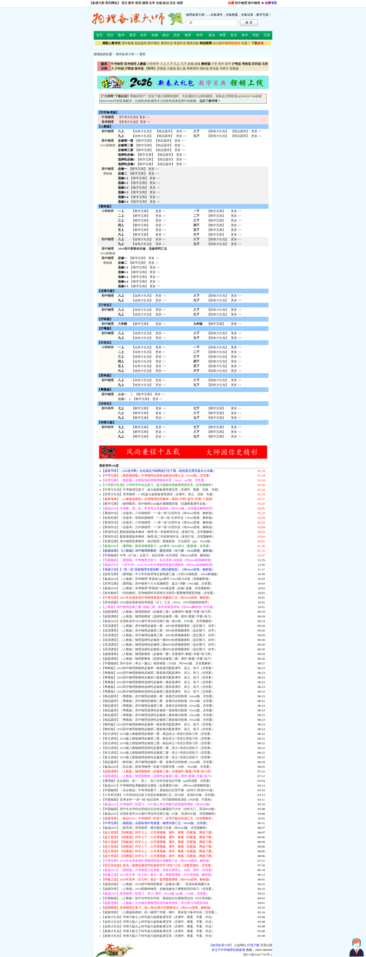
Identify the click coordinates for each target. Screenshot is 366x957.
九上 (177, 64)
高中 (228, 64)
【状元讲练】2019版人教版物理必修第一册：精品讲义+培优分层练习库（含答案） (157, 734)
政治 (166, 3)
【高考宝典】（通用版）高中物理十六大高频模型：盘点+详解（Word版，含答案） (157, 583)
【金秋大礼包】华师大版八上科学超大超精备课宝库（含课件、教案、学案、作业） (157, 921)
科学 (199, 35)
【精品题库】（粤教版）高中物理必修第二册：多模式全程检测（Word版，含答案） (158, 701)
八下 (170, 64)
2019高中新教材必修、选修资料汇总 (142, 248)
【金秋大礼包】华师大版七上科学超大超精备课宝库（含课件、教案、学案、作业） (157, 917)
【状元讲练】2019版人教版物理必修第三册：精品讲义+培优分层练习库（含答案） (157, 743)
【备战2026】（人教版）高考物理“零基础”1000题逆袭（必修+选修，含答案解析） (157, 588)
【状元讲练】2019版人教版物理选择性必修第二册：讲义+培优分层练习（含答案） (157, 752)
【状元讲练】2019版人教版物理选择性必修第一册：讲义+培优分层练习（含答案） (157, 748)
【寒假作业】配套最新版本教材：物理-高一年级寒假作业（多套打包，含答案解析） (158, 532)
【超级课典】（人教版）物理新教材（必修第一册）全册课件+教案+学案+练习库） (157, 654)
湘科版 (204, 68)
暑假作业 (167, 43)
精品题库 (141, 43)
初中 (221, 64)
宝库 (267, 35)
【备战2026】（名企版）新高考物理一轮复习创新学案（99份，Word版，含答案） (156, 766)
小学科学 (153, 64)
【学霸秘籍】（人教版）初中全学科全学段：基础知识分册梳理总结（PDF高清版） (157, 898)
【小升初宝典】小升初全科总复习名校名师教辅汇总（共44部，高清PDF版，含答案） (159, 795)
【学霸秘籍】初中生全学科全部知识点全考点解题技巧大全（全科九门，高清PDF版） (159, 809)
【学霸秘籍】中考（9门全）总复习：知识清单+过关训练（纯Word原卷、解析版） (156, 555)
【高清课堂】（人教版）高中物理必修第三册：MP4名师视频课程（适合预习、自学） (159, 635)
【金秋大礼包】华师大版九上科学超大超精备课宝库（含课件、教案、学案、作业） (157, 926)
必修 (190, 64)
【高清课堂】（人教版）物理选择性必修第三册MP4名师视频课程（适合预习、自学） (159, 649)
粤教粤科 (193, 68)
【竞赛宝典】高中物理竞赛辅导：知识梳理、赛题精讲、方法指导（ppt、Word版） (157, 541)
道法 (211, 35)
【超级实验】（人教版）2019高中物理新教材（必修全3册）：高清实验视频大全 (155, 884)
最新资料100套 (109, 465)
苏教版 (161, 68)
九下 (184, 64)
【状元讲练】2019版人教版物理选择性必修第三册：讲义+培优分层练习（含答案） (157, 757)
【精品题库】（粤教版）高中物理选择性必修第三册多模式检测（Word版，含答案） (158, 719)
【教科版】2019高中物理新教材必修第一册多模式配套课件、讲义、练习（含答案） (158, 724)
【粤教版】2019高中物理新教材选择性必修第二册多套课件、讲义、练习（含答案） (158, 687)
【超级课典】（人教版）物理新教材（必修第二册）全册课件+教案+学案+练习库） (157, 611)
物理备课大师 (125, 54)
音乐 (233, 35)
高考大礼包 (128, 122)
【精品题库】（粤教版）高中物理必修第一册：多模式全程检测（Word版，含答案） (158, 696)
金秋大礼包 (142, 131)
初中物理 (241, 3)
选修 (197, 64)
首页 (99, 35)
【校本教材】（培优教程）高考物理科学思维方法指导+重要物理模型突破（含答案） (158, 593)
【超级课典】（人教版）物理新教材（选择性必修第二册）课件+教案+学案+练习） (157, 658)
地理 (180, 3)
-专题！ (231, 43)
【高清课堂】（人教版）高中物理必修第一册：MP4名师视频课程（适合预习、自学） (159, 626)
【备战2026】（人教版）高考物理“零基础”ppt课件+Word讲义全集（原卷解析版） (156, 579)
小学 (214, 64)
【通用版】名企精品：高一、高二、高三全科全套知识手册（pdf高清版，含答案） (157, 781)
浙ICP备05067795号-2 (257, 954)
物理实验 (193, 43)
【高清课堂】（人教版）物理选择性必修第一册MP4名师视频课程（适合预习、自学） (159, 640)
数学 (131, 3)
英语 (138, 3)
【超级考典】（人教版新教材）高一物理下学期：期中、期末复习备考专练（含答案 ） (159, 912)
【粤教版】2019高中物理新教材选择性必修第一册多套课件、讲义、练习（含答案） (158, 682)
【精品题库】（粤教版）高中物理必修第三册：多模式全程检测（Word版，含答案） (158, 705)
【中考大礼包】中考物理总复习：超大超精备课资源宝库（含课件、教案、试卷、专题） (161, 489)
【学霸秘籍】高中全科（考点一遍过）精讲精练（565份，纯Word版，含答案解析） (157, 663)
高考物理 (107, 122)
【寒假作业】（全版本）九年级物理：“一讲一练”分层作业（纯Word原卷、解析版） (158, 527)
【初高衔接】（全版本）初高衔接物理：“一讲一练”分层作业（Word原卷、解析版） (158, 517)
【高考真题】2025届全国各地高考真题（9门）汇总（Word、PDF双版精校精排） (155, 602)
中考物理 (107, 117)
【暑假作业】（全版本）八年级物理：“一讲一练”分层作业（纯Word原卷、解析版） (158, 513)
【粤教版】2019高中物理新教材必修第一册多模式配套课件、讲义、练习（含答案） (158, 668)
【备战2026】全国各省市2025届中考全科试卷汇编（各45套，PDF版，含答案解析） (157, 621)
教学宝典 (144, 140)
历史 (173, 3)
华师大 (224, 68)
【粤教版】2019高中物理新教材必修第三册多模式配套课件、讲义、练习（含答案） (158, 677)
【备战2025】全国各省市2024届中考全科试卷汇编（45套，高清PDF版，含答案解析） (159, 813)
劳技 (256, 35)
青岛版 (214, 68)
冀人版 (181, 68)
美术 (244, 35)
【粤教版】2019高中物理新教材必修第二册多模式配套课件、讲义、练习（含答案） (158, 672)
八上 (163, 64)
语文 (124, 3)
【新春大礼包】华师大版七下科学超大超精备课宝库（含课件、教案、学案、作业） (157, 931)
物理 (145, 3)
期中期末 (154, 43)
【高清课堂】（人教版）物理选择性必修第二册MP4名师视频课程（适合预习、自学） (159, 644)
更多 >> (144, 117)
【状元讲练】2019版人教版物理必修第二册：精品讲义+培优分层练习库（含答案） (157, 738)
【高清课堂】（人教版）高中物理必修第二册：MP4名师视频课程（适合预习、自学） (159, 630)
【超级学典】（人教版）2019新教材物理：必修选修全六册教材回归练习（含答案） (158, 889)
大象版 (171, 68)
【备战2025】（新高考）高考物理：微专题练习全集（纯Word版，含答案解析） (155, 827)
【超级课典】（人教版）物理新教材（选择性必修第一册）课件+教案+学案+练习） (157, 616)
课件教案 (128, 43)
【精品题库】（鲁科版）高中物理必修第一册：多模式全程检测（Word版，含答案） (158, 762)
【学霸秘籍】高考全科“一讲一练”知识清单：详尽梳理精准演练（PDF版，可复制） (157, 799)
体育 (222, 35)
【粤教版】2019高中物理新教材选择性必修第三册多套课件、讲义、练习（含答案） (158, 691)
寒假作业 (180, 43)
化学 (152, 3)
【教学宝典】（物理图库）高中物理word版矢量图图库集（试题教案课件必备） (155, 503)
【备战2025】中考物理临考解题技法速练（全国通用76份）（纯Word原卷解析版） (156, 785)
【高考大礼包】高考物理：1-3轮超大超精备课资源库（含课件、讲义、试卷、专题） (158, 494)
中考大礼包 (128, 117)
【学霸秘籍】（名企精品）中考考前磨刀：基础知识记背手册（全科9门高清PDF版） (158, 790)
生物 (159, 3)
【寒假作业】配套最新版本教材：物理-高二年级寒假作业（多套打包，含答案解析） (158, 536)
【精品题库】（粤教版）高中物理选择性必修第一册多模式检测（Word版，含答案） (158, 710)
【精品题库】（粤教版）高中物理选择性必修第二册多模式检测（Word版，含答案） (158, 715)
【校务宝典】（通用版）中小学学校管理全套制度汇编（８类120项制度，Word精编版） (160, 574)
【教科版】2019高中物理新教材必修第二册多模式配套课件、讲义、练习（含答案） (158, 729)
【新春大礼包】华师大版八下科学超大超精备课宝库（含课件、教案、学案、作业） (157, 936)
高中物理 (254, 3)
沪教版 (105, 305)
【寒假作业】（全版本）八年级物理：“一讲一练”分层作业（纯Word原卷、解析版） (158, 522)
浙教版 (234, 68)
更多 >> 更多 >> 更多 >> (161, 413)
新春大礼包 (217, 131)
